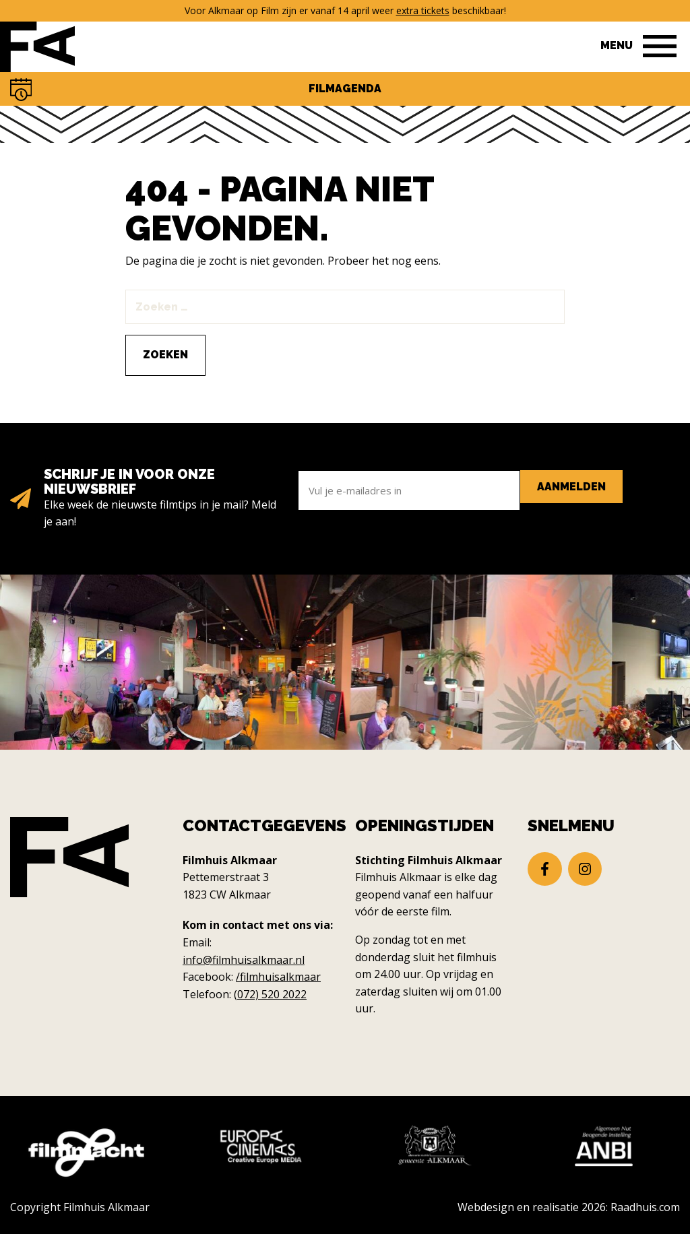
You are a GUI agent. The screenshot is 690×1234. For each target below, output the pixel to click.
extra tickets (422, 10)
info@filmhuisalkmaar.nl (244, 959)
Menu (616, 45)
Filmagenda (345, 88)
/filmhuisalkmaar (278, 976)
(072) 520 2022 (270, 994)
